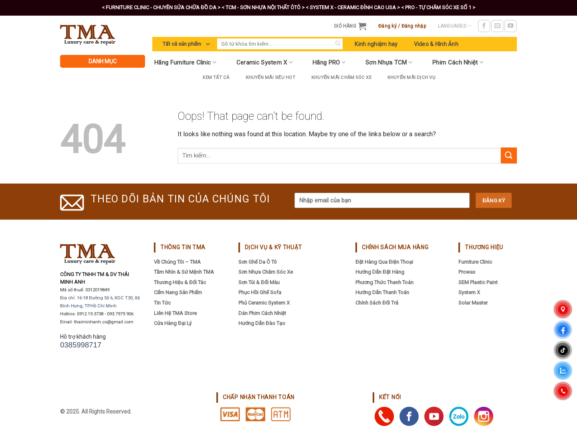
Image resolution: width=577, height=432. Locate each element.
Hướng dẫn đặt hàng (379, 272)
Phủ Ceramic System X (264, 303)
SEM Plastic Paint (478, 282)
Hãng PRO (329, 62)
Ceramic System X (264, 62)
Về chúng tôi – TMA (177, 262)
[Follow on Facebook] (484, 26)
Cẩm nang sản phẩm (178, 292)
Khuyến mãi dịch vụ (411, 77)
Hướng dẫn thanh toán (382, 292)
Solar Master (473, 303)
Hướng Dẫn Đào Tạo (261, 323)
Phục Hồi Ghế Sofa (259, 292)
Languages (455, 26)
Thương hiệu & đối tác (180, 282)
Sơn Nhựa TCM (388, 62)
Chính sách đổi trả (376, 303)
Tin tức (162, 303)
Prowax (466, 272)
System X (469, 292)
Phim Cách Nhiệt (457, 62)
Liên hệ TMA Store (175, 313)
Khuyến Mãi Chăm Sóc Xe (341, 77)
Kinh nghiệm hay (376, 44)
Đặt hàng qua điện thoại (384, 262)
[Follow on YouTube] (510, 26)
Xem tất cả (215, 77)
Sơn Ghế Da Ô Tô (257, 262)
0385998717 (80, 345)
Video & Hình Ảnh (436, 44)
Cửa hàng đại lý (173, 323)
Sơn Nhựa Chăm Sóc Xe (265, 272)
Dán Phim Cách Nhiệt (262, 313)
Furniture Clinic (475, 262)
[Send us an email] (497, 26)
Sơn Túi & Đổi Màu (259, 282)
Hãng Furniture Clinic (185, 62)
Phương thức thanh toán (384, 282)
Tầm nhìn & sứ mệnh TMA (184, 272)
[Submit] (338, 43)
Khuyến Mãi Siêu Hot (270, 77)
